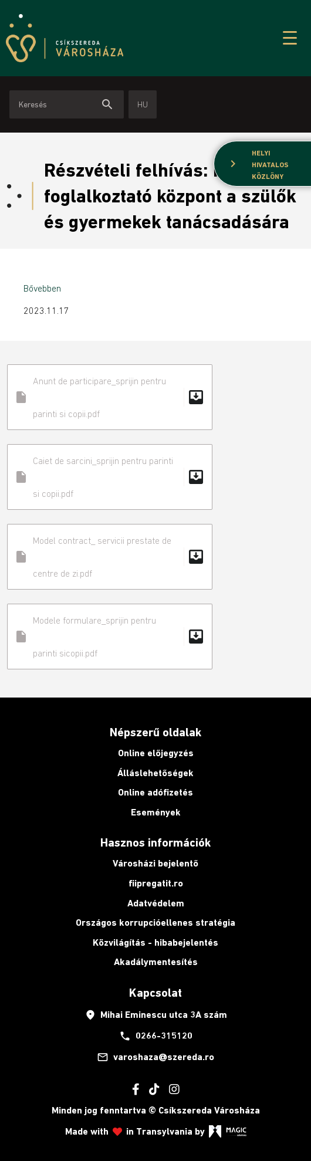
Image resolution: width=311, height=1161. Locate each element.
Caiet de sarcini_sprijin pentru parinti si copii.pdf (109, 477)
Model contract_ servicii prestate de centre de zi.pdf (109, 556)
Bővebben (42, 288)
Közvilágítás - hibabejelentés (155, 942)
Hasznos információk (155, 842)
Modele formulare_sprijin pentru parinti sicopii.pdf (109, 636)
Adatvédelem (155, 903)
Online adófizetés (155, 792)
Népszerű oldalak (155, 732)
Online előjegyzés (156, 753)
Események (156, 812)
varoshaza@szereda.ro (155, 1057)
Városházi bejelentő (155, 863)
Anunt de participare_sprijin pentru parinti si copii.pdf (109, 397)
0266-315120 (155, 1036)
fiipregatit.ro (156, 883)
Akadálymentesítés (156, 961)
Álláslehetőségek (155, 772)
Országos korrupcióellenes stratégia (155, 922)
